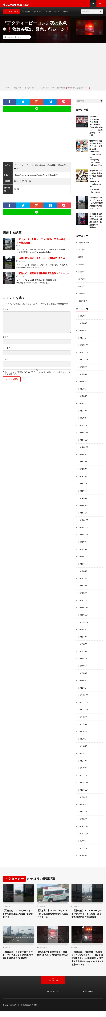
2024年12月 (83, 432)
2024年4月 (83, 490)
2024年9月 (83, 454)
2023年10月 (83, 533)
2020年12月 (83, 778)
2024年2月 (83, 504)
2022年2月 (83, 677)
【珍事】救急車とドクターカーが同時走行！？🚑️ (41, 260)
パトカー (47, 14)
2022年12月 (83, 605)
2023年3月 (83, 584)
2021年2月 (83, 763)
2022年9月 (83, 627)
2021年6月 (83, 735)
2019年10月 (83, 828)
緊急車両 (82, 295)
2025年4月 (83, 404)
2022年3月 (83, 670)
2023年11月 (83, 526)
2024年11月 (83, 440)
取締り (81, 259)
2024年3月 (83, 497)
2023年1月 (83, 598)
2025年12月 (83, 346)
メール (6, 350)
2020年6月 (83, 799)
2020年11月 (83, 785)
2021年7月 (83, 727)
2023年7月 (83, 555)
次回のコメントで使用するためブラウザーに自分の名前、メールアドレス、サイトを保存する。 (36, 375)
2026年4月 (83, 317)
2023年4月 (83, 576)
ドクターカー (23, 39)
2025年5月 (83, 396)
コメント (6, 311)
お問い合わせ (88, 997)
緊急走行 (26, 14)
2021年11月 (83, 699)
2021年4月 (83, 749)
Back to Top (53, 986)
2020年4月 (83, 807)
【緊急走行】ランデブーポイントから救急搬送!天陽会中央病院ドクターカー (96, 205)
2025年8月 (83, 375)
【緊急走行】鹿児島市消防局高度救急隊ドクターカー (42, 275)
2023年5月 (83, 569)
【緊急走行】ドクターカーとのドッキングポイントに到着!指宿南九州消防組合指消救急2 (18, 957)
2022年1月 (83, 684)
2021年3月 (83, 756)
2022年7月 (83, 641)
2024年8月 (83, 461)
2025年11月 (83, 353)
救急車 (81, 266)
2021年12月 (83, 692)
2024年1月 (83, 512)
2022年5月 (83, 656)
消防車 (65, 14)
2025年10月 (83, 360)
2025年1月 (83, 425)
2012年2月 (83, 850)
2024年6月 (83, 476)
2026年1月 (83, 339)
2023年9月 (83, 540)
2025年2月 (83, 418)
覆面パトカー (84, 302)
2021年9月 (83, 713)
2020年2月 (83, 814)
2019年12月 (83, 821)
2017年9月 (83, 843)
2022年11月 (83, 612)
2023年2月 (83, 591)
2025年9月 (83, 368)
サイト (5, 361)
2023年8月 (83, 548)
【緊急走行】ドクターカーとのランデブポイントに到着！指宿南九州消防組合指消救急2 (86, 911)
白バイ (57, 14)
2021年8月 (83, 720)
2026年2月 (83, 332)
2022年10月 (83, 620)
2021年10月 (83, 706)
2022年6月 (83, 648)
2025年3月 (83, 411)
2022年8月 (83, 634)
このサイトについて (53, 997)
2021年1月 (83, 771)
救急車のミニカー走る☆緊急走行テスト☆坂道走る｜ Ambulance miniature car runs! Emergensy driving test (95, 184)
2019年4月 (83, 835)
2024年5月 (83, 483)
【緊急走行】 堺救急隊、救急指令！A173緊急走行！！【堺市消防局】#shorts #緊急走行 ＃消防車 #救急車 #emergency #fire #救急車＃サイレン (87, 961)
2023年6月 (83, 562)
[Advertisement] (53, 67)
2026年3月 (83, 324)
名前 (5, 339)
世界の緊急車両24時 (29, 1011)
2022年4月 (83, 663)
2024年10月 (83, 447)
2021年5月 (83, 742)
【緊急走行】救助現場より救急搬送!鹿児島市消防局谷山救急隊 (53, 955)
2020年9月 (83, 792)
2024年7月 (83, 468)
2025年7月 (83, 382)
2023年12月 (83, 519)
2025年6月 (83, 389)
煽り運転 (37, 14)
